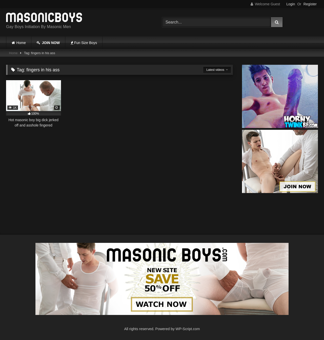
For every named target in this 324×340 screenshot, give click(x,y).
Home (21, 43)
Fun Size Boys (84, 43)
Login (290, 4)
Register (310, 4)
